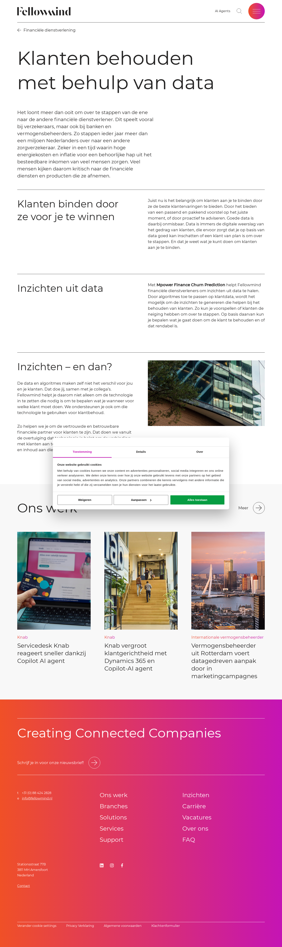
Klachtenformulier (165, 926)
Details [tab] (141, 451)
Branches (114, 806)
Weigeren (84, 499)
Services (112, 828)
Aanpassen (141, 499)
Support (111, 839)
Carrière (194, 806)
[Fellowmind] (45, 11)
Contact (23, 886)
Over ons (195, 828)
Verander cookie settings (36, 926)
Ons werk (113, 795)
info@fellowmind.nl (37, 798)
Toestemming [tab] (82, 451)
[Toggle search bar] (239, 11)
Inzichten (195, 795)
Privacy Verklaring (80, 926)
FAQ (188, 839)
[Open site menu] (256, 11)
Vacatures (197, 817)
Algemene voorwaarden (123, 926)
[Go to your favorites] (222, 11)
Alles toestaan (197, 499)
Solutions (113, 817)
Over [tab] (199, 451)
